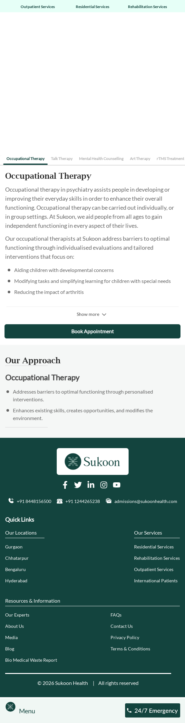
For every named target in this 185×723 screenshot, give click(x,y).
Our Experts (17, 615)
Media (11, 637)
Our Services (148, 532)
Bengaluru (15, 569)
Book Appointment (92, 331)
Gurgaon (14, 546)
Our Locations (21, 532)
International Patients (156, 580)
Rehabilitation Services (147, 6)
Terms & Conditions (130, 648)
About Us (14, 626)
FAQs (116, 615)
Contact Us (122, 626)
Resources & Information (32, 600)
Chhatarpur (17, 558)
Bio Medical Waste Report (31, 660)
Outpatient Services (38, 6)
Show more (92, 314)
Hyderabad (16, 580)
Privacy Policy (125, 637)
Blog (9, 648)
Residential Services (92, 6)
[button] (29, 501)
